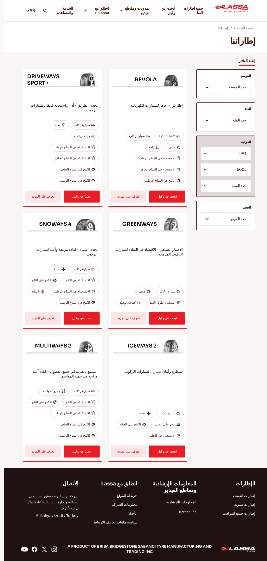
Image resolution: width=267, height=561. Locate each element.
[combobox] (222, 87)
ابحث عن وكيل (164, 10)
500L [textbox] (237, 169)
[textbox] (222, 87)
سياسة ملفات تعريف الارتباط (112, 522)
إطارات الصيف (240, 495)
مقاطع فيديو (183, 511)
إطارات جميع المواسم (235, 513)
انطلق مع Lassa (115, 483)
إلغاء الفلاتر (243, 60)
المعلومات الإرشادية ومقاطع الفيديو (170, 486)
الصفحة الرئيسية (240, 28)
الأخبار (129, 513)
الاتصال (67, 483)
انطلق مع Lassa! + (92, 10)
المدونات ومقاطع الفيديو (131, 10)
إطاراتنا (219, 28)
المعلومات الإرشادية (177, 502)
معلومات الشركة (121, 504)
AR (26, 10)
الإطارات (241, 483)
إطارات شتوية (240, 504)
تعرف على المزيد (124, 196)
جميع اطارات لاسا (189, 10)
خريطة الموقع (123, 495)
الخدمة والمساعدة (61, 10)
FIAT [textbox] (238, 153)
